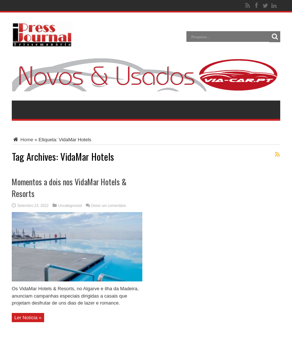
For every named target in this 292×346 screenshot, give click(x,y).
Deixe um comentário (108, 206)
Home (22, 139)
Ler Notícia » (28, 317)
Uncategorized (70, 206)
